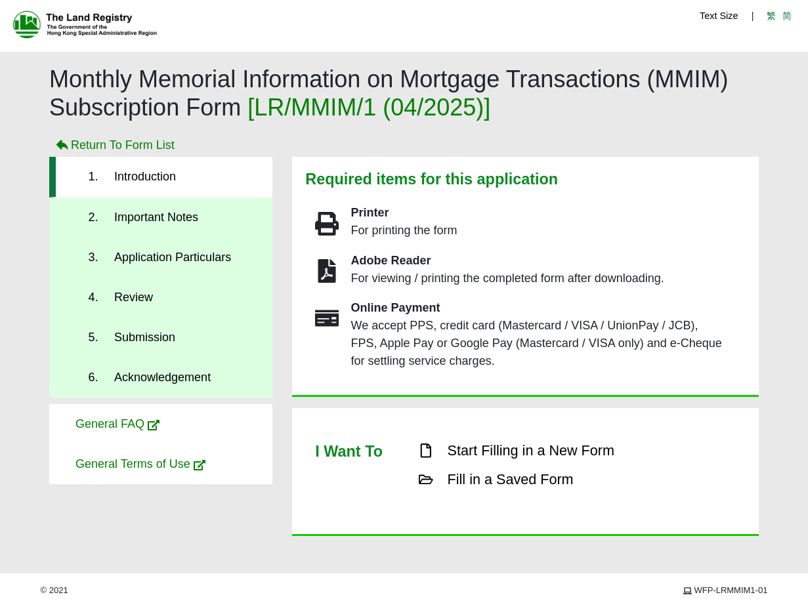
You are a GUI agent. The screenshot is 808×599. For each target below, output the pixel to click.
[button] (160, 424)
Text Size (719, 15)
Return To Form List (114, 146)
